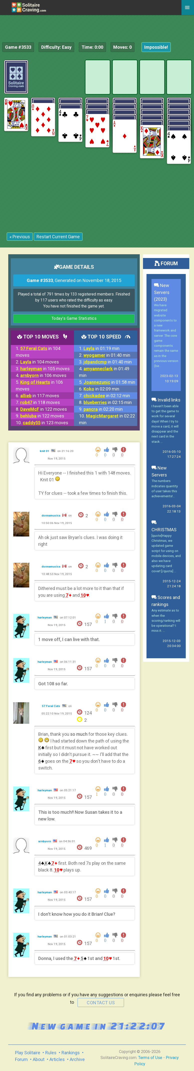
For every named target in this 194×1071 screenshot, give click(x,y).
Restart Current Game (58, 236)
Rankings (71, 1052)
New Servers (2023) (162, 292)
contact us (101, 1002)
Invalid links (166, 399)
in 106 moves (43, 375)
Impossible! (156, 47)
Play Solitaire (27, 1052)
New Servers (159, 471)
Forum (21, 1059)
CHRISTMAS (164, 526)
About (38, 1059)
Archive (77, 1059)
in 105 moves (45, 368)
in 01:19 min (102, 348)
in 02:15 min (108, 402)
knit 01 (45, 451)
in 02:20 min (103, 409)
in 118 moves (40, 402)
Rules (50, 1052)
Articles (57, 1059)
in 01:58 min (109, 382)
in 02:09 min (101, 389)
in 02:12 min (107, 395)
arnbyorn (45, 841)
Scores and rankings (166, 601)
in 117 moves (39, 395)
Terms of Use (150, 1057)
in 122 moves (43, 409)
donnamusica (51, 515)
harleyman (45, 617)
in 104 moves (39, 361)
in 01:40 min (107, 355)
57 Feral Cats (51, 706)
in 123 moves (45, 422)
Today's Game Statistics (74, 318)
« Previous (20, 236)
